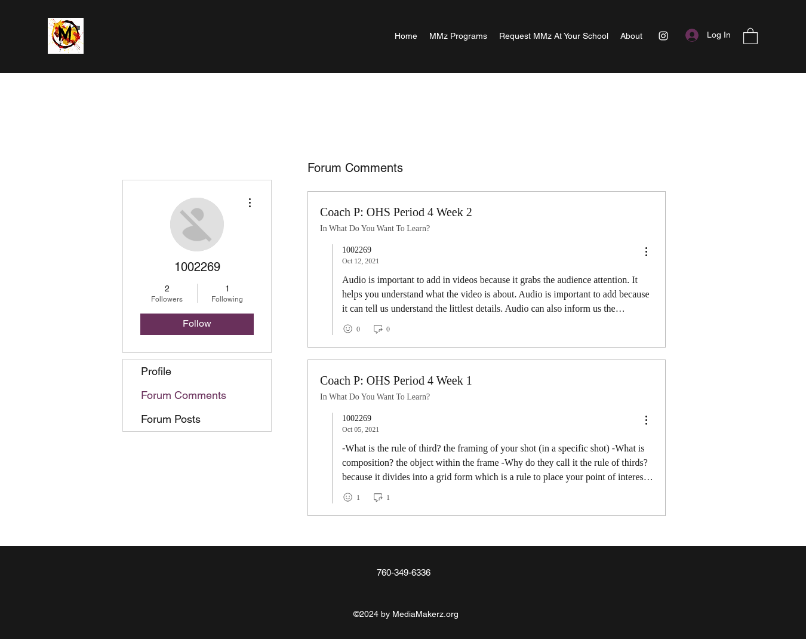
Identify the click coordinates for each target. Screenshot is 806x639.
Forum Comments (183, 395)
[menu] (646, 252)
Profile (156, 371)
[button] (750, 35)
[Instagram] (663, 36)
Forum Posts (171, 419)
